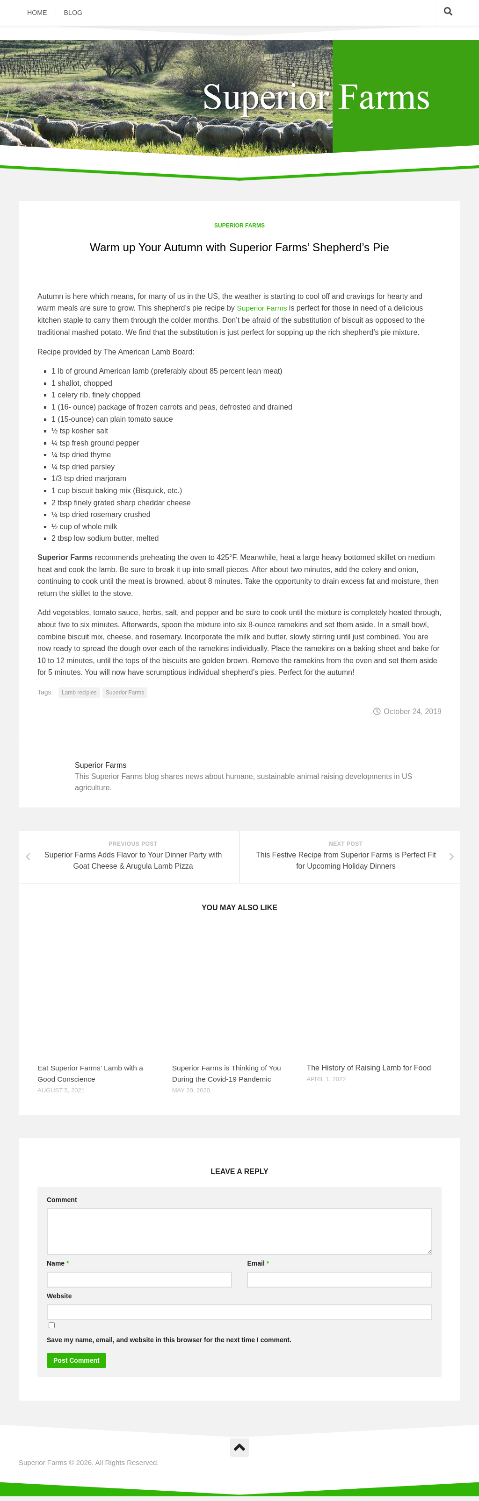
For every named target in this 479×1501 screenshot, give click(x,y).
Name (58, 1268)
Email (258, 1268)
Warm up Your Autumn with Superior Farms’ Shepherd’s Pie (239, 249)
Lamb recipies (79, 695)
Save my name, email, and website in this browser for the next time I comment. (169, 1344)
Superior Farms (239, 228)
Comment (62, 1204)
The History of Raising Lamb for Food (368, 1072)
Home (36, 14)
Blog (71, 14)
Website (59, 1300)
